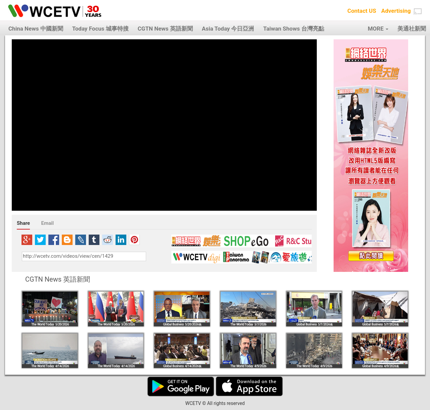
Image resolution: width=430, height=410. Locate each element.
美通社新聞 (411, 28)
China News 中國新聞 (35, 28)
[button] (417, 11)
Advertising (396, 10)
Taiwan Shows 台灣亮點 (293, 28)
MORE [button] (378, 28)
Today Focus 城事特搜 (100, 28)
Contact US (361, 10)
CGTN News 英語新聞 (165, 28)
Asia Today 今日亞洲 (228, 28)
